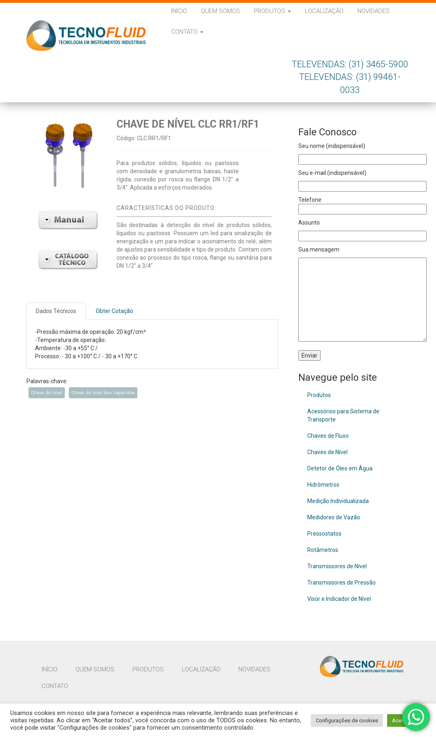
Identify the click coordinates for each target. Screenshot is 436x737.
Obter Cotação (114, 311)
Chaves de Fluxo (328, 435)
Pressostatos (324, 533)
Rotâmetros (322, 550)
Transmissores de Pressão (341, 582)
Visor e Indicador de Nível (339, 599)
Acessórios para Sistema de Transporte (343, 415)
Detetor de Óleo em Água (339, 468)
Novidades (373, 11)
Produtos (272, 11)
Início (179, 11)
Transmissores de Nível (337, 566)
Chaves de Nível (327, 452)
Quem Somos (220, 11)
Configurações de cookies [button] (347, 720)
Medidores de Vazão (333, 517)
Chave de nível (46, 392)
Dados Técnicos (56, 311)
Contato (187, 31)
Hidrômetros (323, 484)
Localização (324, 11)
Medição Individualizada (338, 501)
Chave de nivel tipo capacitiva (103, 392)
